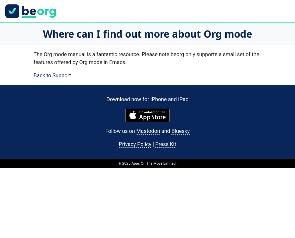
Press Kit (165, 144)
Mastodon (148, 131)
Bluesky (180, 131)
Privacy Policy (135, 144)
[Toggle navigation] (280, 11)
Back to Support (52, 75)
